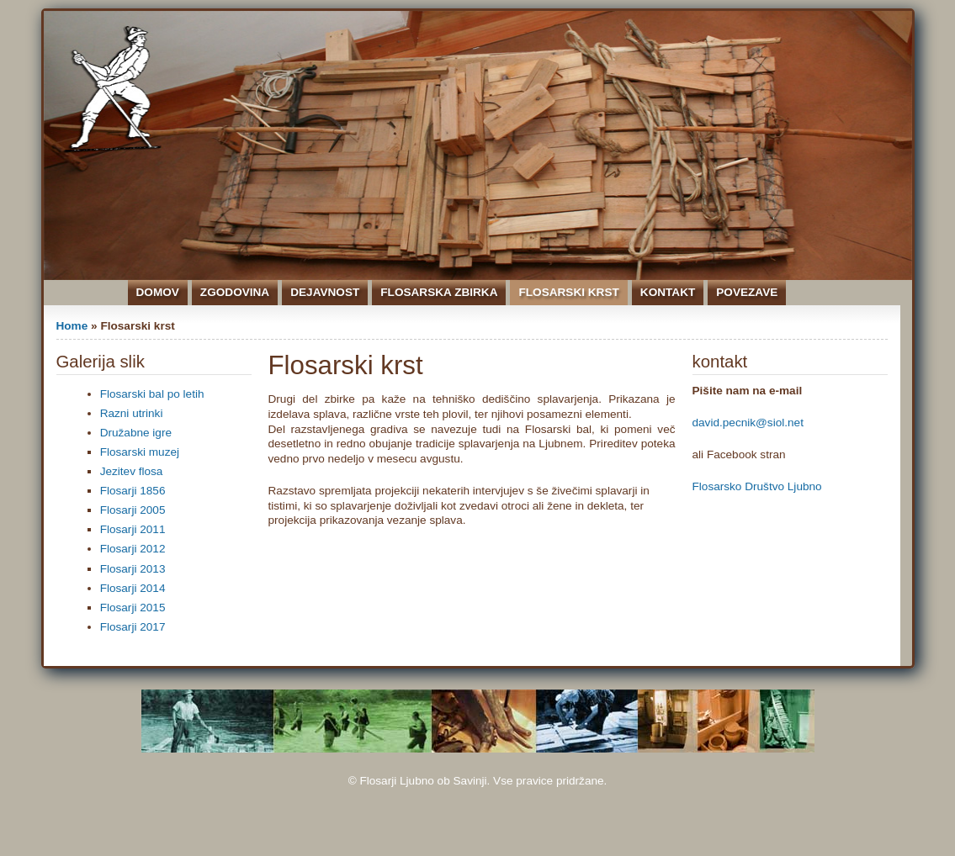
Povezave (746, 292)
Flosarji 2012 (133, 548)
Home (72, 326)
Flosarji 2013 (133, 569)
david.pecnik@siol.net (748, 422)
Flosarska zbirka (438, 292)
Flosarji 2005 (133, 510)
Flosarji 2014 (133, 588)
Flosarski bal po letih (152, 394)
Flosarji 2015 (133, 607)
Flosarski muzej (139, 452)
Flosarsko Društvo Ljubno (757, 486)
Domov (157, 292)
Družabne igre (136, 432)
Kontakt (667, 292)
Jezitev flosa (131, 471)
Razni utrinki (131, 413)
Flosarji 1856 (133, 490)
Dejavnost (324, 292)
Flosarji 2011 (133, 529)
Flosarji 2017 (133, 627)
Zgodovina (234, 292)
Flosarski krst (568, 292)
